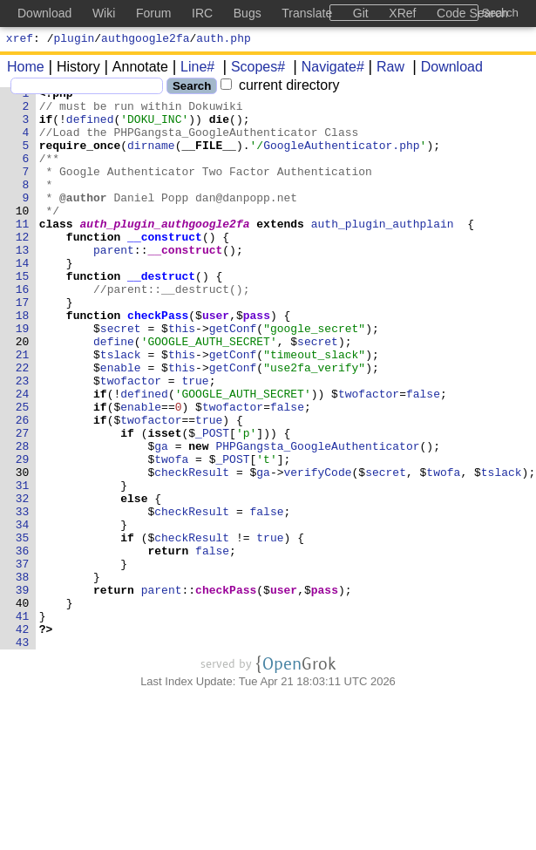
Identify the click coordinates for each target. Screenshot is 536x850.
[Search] (86, 88)
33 (23, 597)
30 (23, 550)
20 (23, 393)
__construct (165, 267)
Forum (153, 13)
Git (361, 13)
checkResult (192, 550)
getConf (233, 377)
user (216, 362)
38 (23, 675)
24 (23, 456)
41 (23, 723)
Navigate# (326, 69)
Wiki (103, 13)
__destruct (162, 315)
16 (23, 330)
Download (446, 69)
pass (256, 362)
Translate (307, 13)
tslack (120, 409)
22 (23, 424)
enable (120, 424)
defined (90, 126)
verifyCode (318, 550)
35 (23, 628)
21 (23, 409)
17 (23, 346)
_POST (213, 503)
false (424, 456)
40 (23, 707)
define (114, 393)
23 (23, 440)
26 (23, 487)
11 (23, 252)
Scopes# (252, 69)
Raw (384, 69)
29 (23, 534)
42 (23, 738)
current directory (280, 87)
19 (23, 377)
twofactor (130, 440)
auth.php (223, 40)
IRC (202, 13)
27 (23, 503)
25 (23, 471)
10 (23, 236)
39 (23, 691)
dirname (152, 158)
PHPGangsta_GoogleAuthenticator (318, 519)
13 (23, 283)
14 (23, 299)
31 (23, 566)
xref (19, 40)
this (181, 377)
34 (23, 613)
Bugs (247, 13)
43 (23, 754)
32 (23, 581)
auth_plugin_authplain (382, 252)
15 (23, 315)
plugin (74, 40)
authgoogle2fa (145, 40)
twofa (172, 534)
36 (23, 644)
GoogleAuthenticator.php (342, 158)
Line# (191, 69)
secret (120, 377)
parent (114, 283)
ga (162, 519)
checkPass (158, 362)
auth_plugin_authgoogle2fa (165, 252)
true (195, 440)
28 (23, 519)
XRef (402, 13)
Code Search (472, 13)
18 (23, 362)
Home (25, 69)
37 (23, 660)
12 (23, 267)
